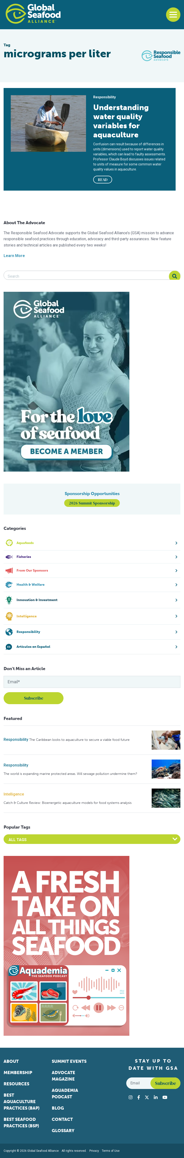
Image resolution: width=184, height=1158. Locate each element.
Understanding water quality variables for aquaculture (121, 121)
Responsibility (16, 739)
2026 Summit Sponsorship (92, 503)
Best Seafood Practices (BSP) (21, 1123)
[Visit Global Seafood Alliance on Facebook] (138, 1097)
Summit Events (69, 1061)
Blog (58, 1108)
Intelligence (14, 794)
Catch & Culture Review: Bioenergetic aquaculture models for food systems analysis (68, 803)
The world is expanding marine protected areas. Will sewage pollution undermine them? (70, 774)
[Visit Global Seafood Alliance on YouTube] (165, 1097)
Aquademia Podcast (65, 1094)
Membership (18, 1072)
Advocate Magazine (63, 1076)
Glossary (63, 1130)
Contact (62, 1119)
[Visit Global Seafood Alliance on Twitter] (146, 1097)
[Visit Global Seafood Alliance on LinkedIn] (155, 1097)
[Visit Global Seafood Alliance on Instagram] (130, 1097)
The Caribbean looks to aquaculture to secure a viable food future (79, 740)
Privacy (94, 1150)
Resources (16, 1084)
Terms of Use (111, 1150)
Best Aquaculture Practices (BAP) (22, 1102)
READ (103, 179)
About (11, 1061)
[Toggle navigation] (173, 14)
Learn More (14, 255)
